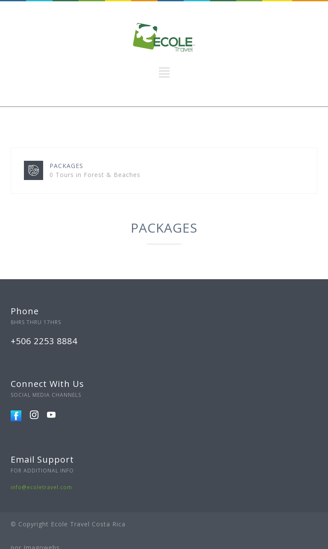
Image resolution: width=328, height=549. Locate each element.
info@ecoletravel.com (41, 487)
